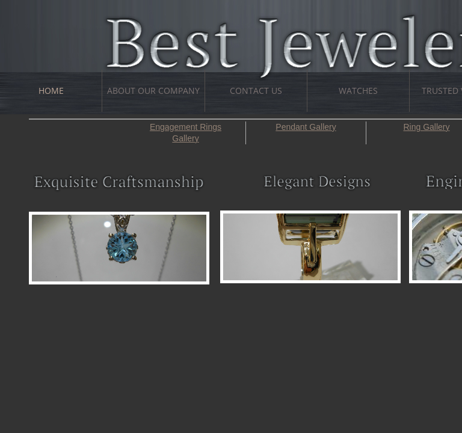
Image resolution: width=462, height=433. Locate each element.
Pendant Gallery (306, 127)
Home (51, 90)
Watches (358, 90)
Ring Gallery (426, 127)
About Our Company (153, 90)
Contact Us (256, 90)
